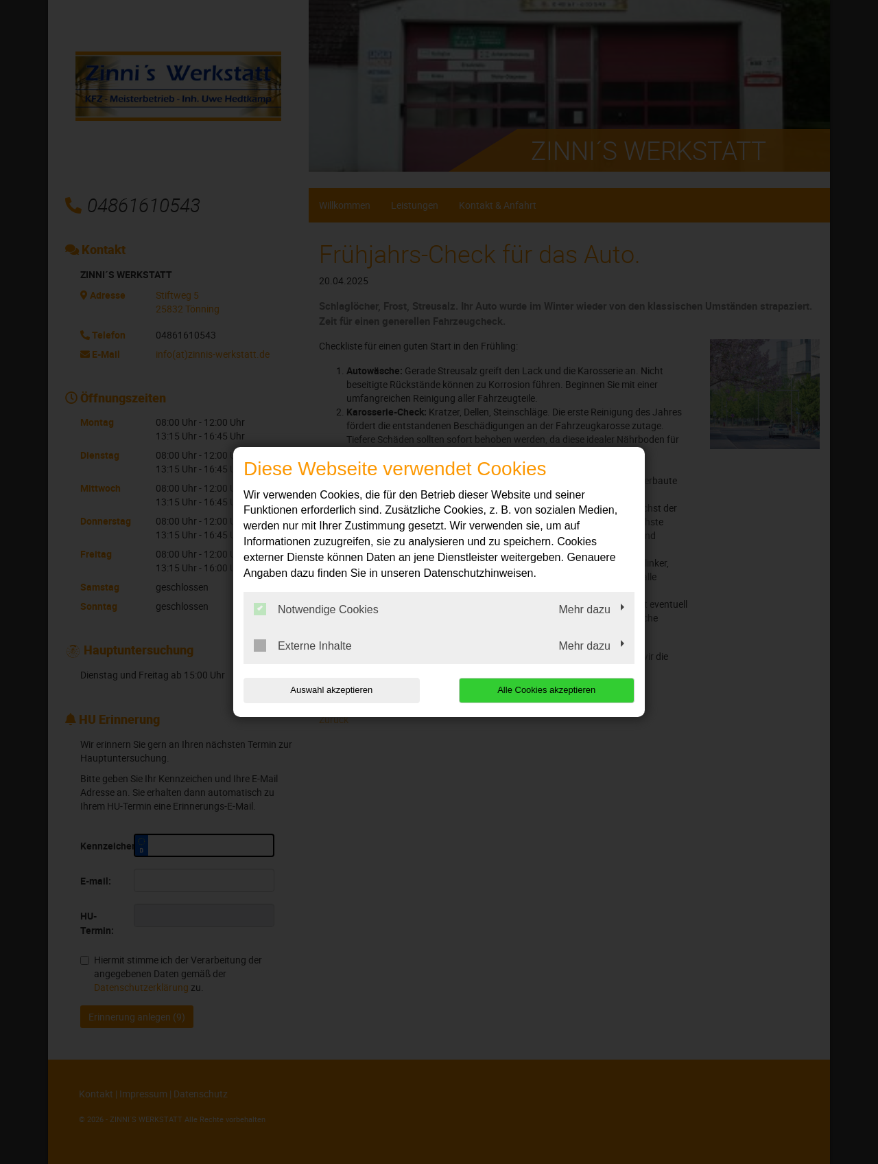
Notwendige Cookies (316, 609)
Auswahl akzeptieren (331, 690)
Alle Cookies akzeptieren (546, 690)
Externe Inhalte (303, 645)
